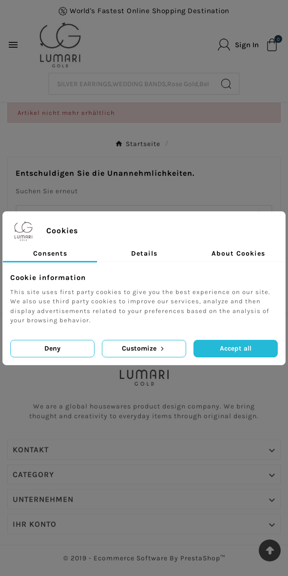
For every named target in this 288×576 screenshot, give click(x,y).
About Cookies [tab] (238, 253)
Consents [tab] (50, 253)
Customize (144, 348)
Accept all (235, 348)
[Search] (226, 83)
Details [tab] (144, 253)
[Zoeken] (131, 84)
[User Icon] (238, 44)
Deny (52, 348)
